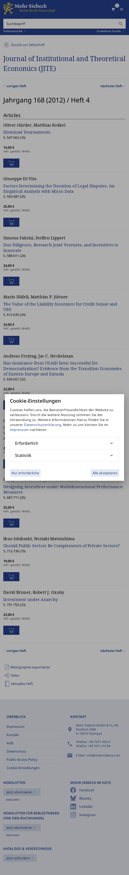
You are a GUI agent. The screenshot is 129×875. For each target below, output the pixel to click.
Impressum (19, 429)
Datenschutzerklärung (42, 424)
